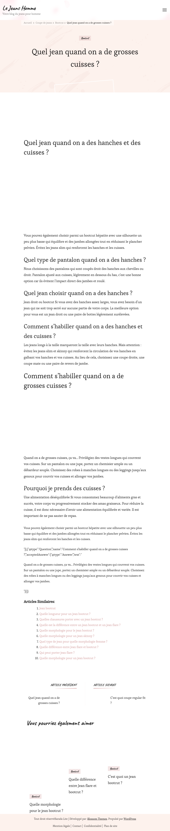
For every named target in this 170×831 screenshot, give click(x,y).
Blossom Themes (97, 819)
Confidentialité (92, 826)
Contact (77, 826)
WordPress (130, 819)
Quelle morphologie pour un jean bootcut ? (67, 658)
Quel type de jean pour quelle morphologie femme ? (73, 641)
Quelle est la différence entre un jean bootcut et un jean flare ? (79, 625)
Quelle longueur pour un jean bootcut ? (64, 614)
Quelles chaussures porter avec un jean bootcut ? (71, 619)
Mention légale (61, 826)
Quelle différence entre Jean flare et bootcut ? (68, 647)
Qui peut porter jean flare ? (57, 653)
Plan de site (110, 826)
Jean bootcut (47, 608)
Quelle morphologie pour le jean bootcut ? (66, 630)
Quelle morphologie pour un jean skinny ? (66, 636)
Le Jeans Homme (19, 8)
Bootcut (85, 38)
